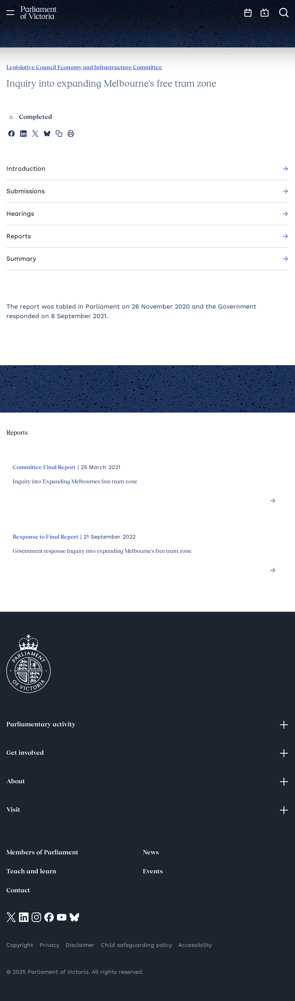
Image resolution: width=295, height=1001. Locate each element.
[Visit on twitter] (11, 917)
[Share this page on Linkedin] (23, 133)
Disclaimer (80, 945)
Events (153, 872)
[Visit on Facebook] (49, 917)
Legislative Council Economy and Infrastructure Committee (84, 67)
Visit (147, 810)
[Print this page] (71, 133)
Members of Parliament (42, 853)
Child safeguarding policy (136, 945)
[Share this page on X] (35, 133)
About (147, 781)
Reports (147, 236)
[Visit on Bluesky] (74, 917)
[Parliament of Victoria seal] (28, 664)
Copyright (19, 945)
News (151, 853)
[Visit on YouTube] (61, 917)
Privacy (49, 945)
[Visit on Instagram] (36, 917)
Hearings (147, 213)
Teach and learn (31, 872)
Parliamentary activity (147, 725)
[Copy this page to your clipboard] (59, 133)
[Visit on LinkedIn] (23, 917)
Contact (18, 891)
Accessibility (195, 945)
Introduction (147, 168)
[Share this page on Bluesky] (47, 133)
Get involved (147, 753)
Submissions (147, 191)
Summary (147, 258)
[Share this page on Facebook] (11, 133)
